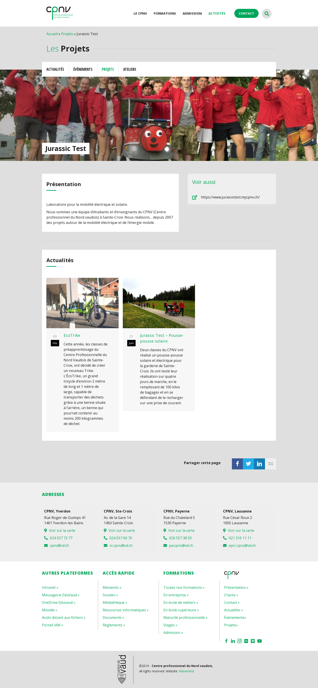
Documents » (113, 617)
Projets (67, 33)
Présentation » (236, 587)
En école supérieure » (181, 610)
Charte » (231, 595)
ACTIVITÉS (216, 13)
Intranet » (50, 587)
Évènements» (235, 617)
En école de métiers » (180, 602)
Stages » (170, 625)
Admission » (173, 632)
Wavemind (186, 671)
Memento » (112, 587)
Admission (192, 13)
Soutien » (110, 595)
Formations (165, 13)
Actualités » (233, 610)
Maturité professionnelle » (185, 617)
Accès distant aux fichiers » (64, 617)
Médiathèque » (115, 602)
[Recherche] (267, 14)
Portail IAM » (52, 625)
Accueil (52, 33)
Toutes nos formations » (183, 587)
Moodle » (49, 610)
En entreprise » (176, 595)
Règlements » (114, 625)
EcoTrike (72, 335)
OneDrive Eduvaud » (58, 602)
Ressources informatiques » (126, 610)
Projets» (231, 625)
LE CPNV (140, 13)
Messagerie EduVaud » (61, 595)
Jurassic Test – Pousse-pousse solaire (162, 338)
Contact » (232, 602)
